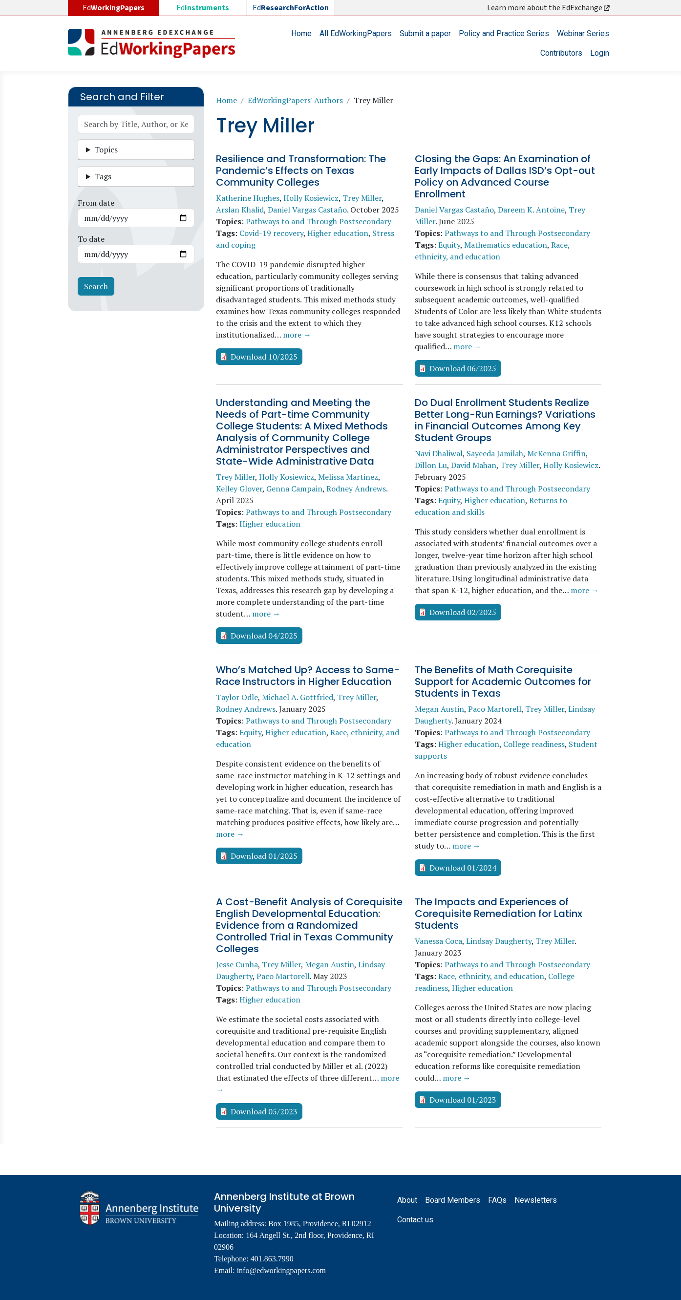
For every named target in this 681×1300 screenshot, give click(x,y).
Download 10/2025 (264, 356)
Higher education (337, 233)
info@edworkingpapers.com (281, 1270)
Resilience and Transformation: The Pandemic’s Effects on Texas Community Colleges (301, 170)
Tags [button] (102, 176)
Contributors (561, 53)
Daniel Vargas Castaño (307, 209)
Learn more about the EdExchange (549, 7)
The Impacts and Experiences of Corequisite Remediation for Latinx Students (498, 913)
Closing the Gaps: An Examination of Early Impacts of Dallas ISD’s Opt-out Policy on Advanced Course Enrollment (505, 176)
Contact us (415, 1219)
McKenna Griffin (556, 453)
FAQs (497, 1200)
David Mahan (473, 465)
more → (297, 334)
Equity (449, 244)
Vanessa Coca (438, 941)
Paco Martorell (494, 708)
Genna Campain (294, 488)
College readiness (534, 744)
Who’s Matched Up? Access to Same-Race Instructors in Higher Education (308, 675)
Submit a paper (425, 33)
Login (599, 53)
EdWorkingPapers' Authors (295, 100)
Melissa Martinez (348, 476)
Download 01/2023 (462, 1099)
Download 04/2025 (264, 635)
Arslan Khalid (240, 209)
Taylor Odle (237, 697)
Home (301, 33)
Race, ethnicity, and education (491, 976)
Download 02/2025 (462, 612)
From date (96, 202)
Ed (202, 7)
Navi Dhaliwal (439, 453)
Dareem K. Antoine (531, 209)
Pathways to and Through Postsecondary (318, 221)
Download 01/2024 (462, 867)
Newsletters (535, 1200)
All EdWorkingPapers (355, 33)
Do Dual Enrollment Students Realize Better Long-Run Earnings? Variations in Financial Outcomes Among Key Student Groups (505, 420)
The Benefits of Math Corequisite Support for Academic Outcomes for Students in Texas (503, 681)
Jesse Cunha (237, 964)
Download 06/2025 (462, 368)
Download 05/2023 (264, 1111)
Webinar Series (583, 33)
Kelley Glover (239, 488)
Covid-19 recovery (271, 233)
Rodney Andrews (356, 488)
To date (91, 239)
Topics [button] (106, 149)
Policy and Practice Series (504, 33)
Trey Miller (362, 197)
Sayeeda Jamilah (495, 453)
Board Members (452, 1200)
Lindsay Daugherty (499, 941)
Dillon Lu (431, 465)
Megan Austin (439, 708)
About (407, 1200)
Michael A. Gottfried (297, 697)
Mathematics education (505, 244)
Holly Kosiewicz (311, 197)
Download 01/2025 (264, 856)
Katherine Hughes (247, 197)
